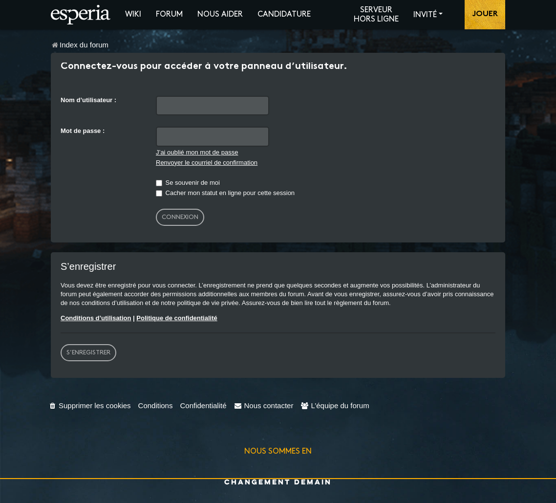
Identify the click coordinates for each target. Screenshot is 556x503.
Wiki (133, 14)
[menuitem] (89, 405)
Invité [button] (425, 15)
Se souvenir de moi (188, 182)
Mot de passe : (83, 130)
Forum (169, 14)
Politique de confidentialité (176, 318)
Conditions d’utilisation (96, 318)
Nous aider (220, 14)
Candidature (284, 14)
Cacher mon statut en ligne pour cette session (225, 193)
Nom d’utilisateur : (88, 100)
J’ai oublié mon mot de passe (197, 152)
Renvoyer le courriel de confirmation (206, 162)
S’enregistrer (88, 352)
